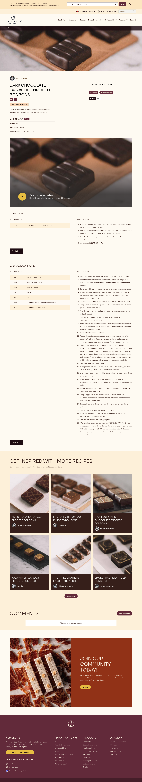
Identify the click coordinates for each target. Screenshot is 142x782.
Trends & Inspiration (95, 20)
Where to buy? (61, 764)
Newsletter (59, 761)
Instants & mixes (89, 764)
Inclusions (86, 754)
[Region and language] (92, 4)
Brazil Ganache (107, 92)
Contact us (59, 758)
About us (58, 751)
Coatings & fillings (90, 751)
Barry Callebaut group (64, 754)
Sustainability (60, 748)
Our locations (115, 751)
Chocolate (87, 742)
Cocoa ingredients (90, 745)
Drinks (85, 767)
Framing (94, 92)
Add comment (124, 613)
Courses (113, 745)
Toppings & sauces (90, 761)
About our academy (117, 742)
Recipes (83, 20)
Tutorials (113, 754)
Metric (92, 99)
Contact (133, 20)
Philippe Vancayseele (24, 525)
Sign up (85, 687)
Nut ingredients (89, 748)
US (98, 99)
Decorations (87, 758)
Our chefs (114, 748)
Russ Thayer (21, 78)
